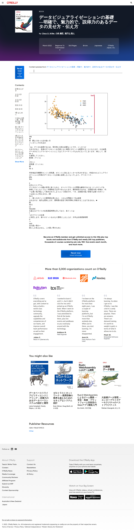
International (8, 497)
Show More (19, 162)
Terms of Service (7, 527)
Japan (4, 504)
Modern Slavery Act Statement (52, 527)
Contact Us (31, 464)
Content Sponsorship (10, 490)
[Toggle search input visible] (131, 2)
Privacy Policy (32, 471)
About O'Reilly (8, 460)
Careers (5, 468)
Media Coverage (8, 474)
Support (31, 460)
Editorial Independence (33, 527)
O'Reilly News (7, 471)
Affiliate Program (8, 480)
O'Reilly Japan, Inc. (111, 47)
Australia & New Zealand (11, 501)
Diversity (5, 487)
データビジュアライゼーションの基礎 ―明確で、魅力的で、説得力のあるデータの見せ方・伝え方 (83, 67)
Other (31, 431)
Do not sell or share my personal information (17, 520)
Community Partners (10, 477)
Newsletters (31, 468)
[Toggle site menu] (2, 2)
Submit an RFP (7, 484)
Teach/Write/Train (9, 464)
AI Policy (30, 474)
